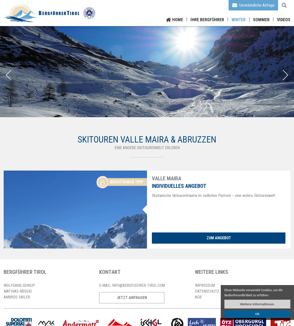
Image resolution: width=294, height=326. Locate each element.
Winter (238, 19)
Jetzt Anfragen (132, 297)
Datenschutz (207, 291)
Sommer (261, 19)
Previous (11, 75)
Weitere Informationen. (257, 304)
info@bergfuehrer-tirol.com (138, 285)
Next (283, 75)
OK (257, 314)
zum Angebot (219, 238)
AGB (198, 297)
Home (177, 19)
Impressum (205, 285)
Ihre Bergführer (207, 19)
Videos (283, 19)
